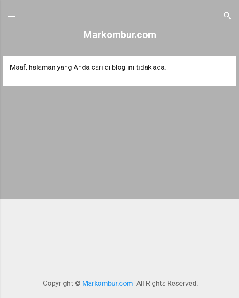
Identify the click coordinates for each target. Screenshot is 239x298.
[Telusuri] (227, 16)
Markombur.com (119, 35)
